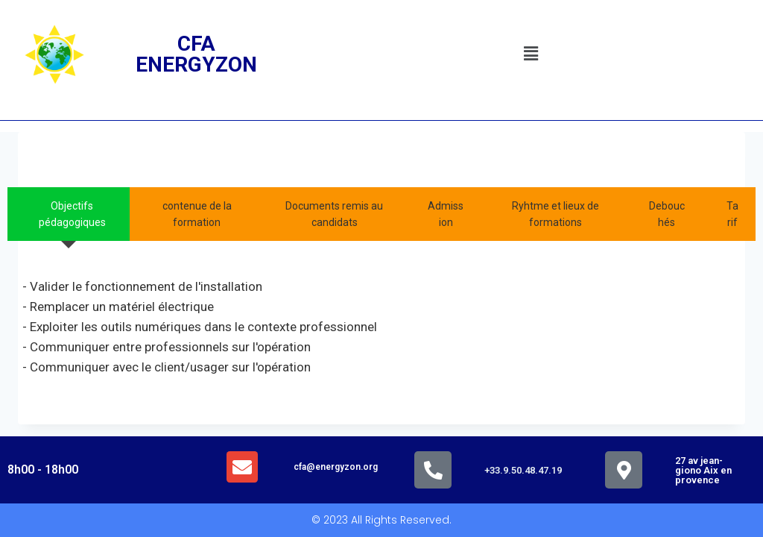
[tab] (68, 214)
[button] (530, 54)
